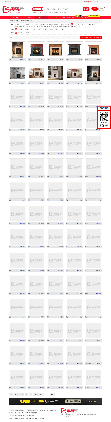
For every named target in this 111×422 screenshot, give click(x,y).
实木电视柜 (59, 26)
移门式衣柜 (47, 26)
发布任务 (25, 415)
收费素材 (20, 32)
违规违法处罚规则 (19, 418)
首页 (17, 20)
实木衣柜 (31, 26)
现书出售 (54, 17)
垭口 (75, 24)
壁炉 (31, 20)
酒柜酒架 (28, 24)
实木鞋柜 (53, 26)
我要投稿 (31, 415)
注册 (101, 9)
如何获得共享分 (33, 413)
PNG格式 (38, 29)
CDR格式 (44, 29)
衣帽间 (36, 26)
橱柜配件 (67, 24)
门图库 (28, 17)
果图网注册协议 (30, 418)
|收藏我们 (96, 1)
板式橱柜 (56, 24)
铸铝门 (51, 12)
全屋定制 (41, 17)
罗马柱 (93, 24)
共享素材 (27, 32)
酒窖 (33, 24)
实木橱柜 (37, 24)
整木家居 (56, 12)
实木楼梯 (88, 24)
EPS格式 (51, 29)
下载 (11, 37)
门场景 (41, 12)
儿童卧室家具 (73, 26)
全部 (16, 29)
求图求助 (85, 17)
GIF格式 (33, 29)
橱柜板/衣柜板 (44, 24)
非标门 (61, 12)
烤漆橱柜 (62, 24)
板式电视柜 (66, 26)
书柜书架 (83, 24)
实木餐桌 (25, 26)
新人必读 (17, 413)
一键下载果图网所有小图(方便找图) (90, 37)
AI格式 (56, 29)
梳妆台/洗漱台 (18, 26)
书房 (79, 24)
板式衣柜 (41, 26)
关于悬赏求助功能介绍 (32, 410)
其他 (79, 26)
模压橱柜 (51, 24)
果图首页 (15, 17)
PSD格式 (26, 29)
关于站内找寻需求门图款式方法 (48, 410)
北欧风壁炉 (88, 363)
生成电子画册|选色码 (67, 17)
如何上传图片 (24, 413)
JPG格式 (20, 29)
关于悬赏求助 (18, 415)
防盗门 (65, 12)
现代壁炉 (87, 387)
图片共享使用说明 (39, 418)
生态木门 (46, 12)
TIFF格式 (61, 29)
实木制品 (26, 20)
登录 (91, 1)
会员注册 (86, 1)
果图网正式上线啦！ (20, 410)
